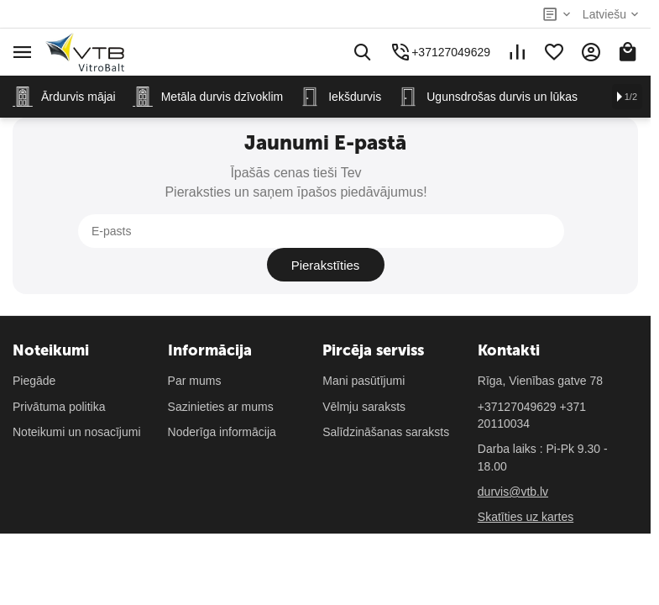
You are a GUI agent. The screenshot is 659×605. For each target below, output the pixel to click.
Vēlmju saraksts (363, 373)
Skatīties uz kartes (525, 483)
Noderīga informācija (222, 398)
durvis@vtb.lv (513, 458)
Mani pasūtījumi (363, 347)
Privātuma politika (59, 373)
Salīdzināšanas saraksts (385, 398)
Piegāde (34, 347)
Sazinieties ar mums (221, 373)
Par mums (195, 347)
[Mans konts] (591, 52)
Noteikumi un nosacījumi (77, 398)
